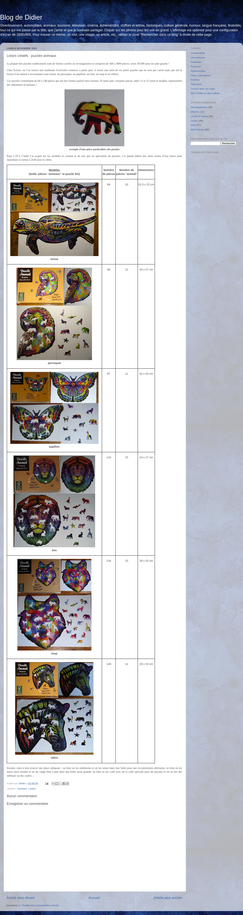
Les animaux (198, 57)
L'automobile (198, 53)
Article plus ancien (168, 898)
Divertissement (199, 107)
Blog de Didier (21, 17)
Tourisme (196, 66)
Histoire (195, 111)
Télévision (196, 84)
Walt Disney (197, 129)
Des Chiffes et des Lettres (205, 93)
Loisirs (32, 788)
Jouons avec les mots (203, 88)
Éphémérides (198, 71)
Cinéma (195, 79)
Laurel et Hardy (199, 116)
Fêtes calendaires (201, 75)
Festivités (196, 62)
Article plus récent (21, 898)
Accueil (94, 898)
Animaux (22, 788)
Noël (193, 125)
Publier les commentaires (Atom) (40, 905)
